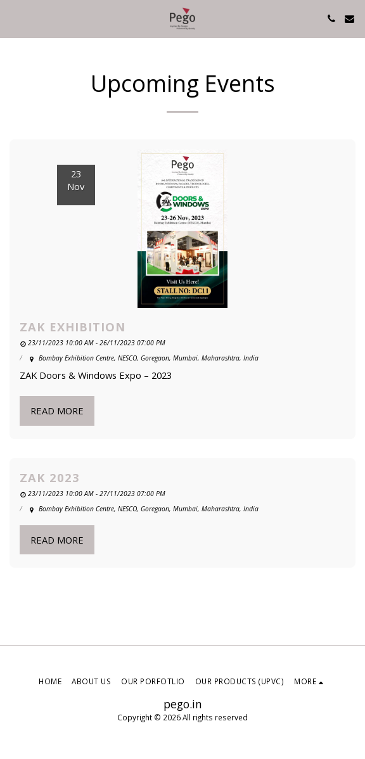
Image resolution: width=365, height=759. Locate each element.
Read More (57, 410)
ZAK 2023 (50, 477)
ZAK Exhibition (72, 327)
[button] (14, 18)
